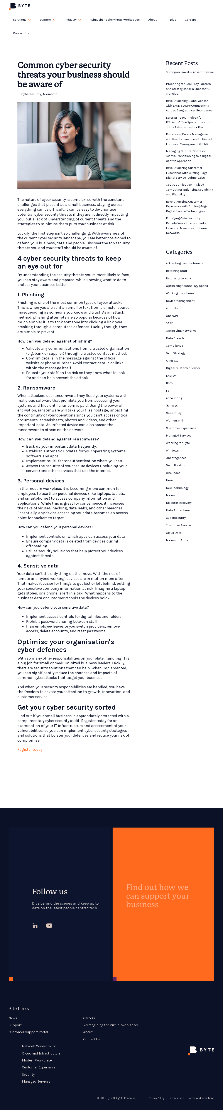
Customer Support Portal (28, 1032)
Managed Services (36, 1081)
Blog (173, 20)
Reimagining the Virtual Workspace (115, 20)
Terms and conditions (201, 1098)
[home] (19, 6)
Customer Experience (39, 1067)
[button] (22, 20)
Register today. (30, 749)
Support (15, 1025)
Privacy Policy (156, 1098)
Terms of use (176, 1098)
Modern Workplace (37, 1060)
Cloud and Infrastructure (41, 1053)
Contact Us (21, 33)
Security (28, 1074)
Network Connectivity (39, 1046)
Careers (190, 20)
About (88, 1032)
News (13, 1018)
